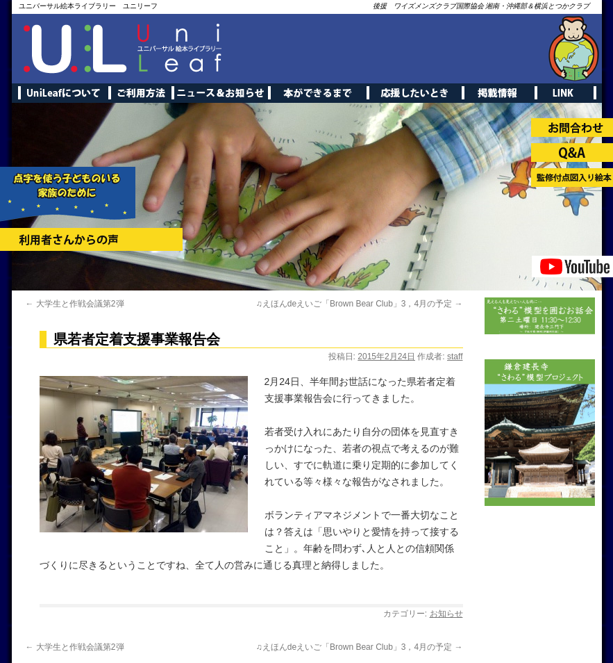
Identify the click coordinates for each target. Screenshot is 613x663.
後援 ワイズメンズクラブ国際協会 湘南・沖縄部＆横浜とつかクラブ (481, 6)
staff (454, 356)
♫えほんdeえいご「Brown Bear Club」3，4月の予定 (359, 304)
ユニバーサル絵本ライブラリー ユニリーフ (88, 6)
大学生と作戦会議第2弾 (75, 304)
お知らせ (446, 614)
